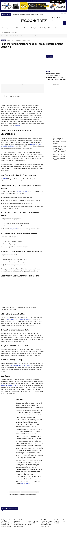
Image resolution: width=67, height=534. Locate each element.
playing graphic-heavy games (9, 385)
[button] (64, 23)
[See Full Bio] (29, 483)
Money (48, 71)
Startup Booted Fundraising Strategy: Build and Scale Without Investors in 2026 (6, 522)
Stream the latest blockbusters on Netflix (18, 319)
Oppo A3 (37, 492)
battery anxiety (13, 229)
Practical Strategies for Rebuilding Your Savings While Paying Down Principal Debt (59, 142)
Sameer (7, 51)
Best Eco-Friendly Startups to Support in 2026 (60, 521)
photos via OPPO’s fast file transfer (20, 365)
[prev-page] (2, 530)
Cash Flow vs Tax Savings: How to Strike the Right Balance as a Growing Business (59, 135)
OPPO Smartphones (13, 494)
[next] (65, 14)
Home (2, 35)
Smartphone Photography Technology (28, 494)
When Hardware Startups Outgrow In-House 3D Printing (33, 521)
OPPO (5, 179)
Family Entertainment (15, 492)
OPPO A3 (17, 125)
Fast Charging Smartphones (27, 492)
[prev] (62, 14)
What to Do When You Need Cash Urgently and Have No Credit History (59, 149)
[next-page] (5, 530)
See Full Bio (24, 484)
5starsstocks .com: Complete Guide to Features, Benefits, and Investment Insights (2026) (55, 75)
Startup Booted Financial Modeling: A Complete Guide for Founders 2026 (19, 522)
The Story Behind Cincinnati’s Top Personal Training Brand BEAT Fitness (27, 14)
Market (6, 35)
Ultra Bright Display (21, 191)
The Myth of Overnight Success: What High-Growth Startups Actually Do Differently (47, 522)
